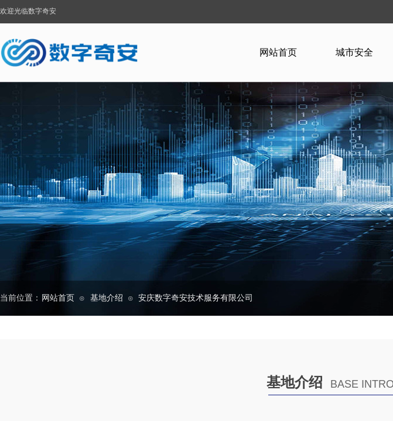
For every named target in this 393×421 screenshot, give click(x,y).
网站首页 (278, 52)
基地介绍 (106, 298)
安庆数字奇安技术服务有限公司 (195, 298)
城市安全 (354, 52)
